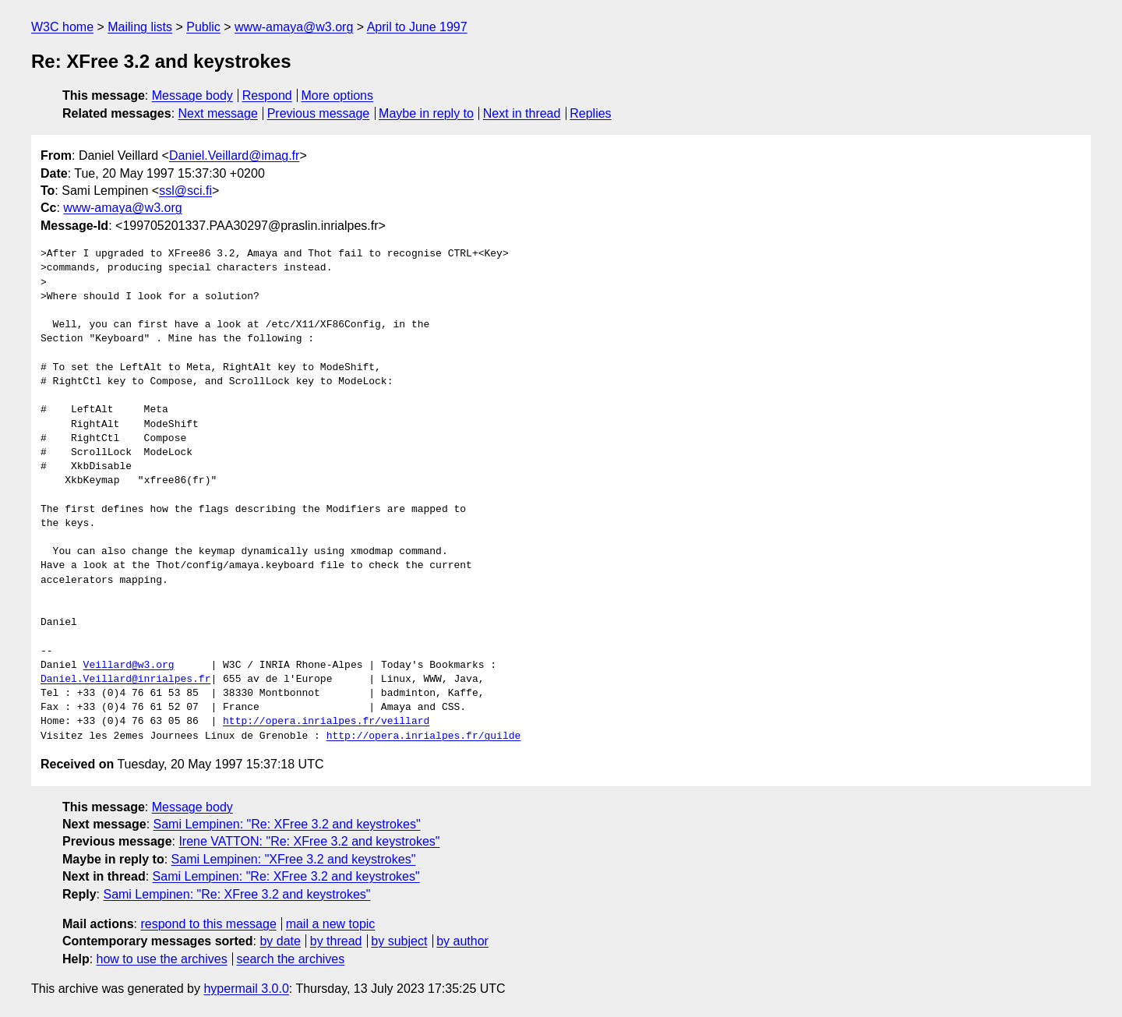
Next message (218, 113)
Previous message (318, 113)
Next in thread (522, 113)
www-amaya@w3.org (294, 27)
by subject (399, 941)
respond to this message (208, 923)
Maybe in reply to (426, 113)
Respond (267, 95)
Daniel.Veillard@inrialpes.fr (125, 680)
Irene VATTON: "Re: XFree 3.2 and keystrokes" (308, 841)
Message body (192, 95)
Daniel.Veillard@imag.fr (234, 155)
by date (279, 941)
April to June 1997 (417, 27)
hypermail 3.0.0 (245, 988)
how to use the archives (162, 959)
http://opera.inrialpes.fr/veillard (326, 722)
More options (338, 95)
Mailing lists (140, 27)
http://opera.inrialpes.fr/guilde (423, 736)
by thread (336, 941)
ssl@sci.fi (185, 190)
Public (203, 27)
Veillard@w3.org (129, 666)
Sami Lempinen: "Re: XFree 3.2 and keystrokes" (287, 824)
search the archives (291, 959)
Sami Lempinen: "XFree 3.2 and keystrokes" (293, 859)
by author (462, 941)
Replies (590, 113)
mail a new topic (331, 923)
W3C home (62, 27)
